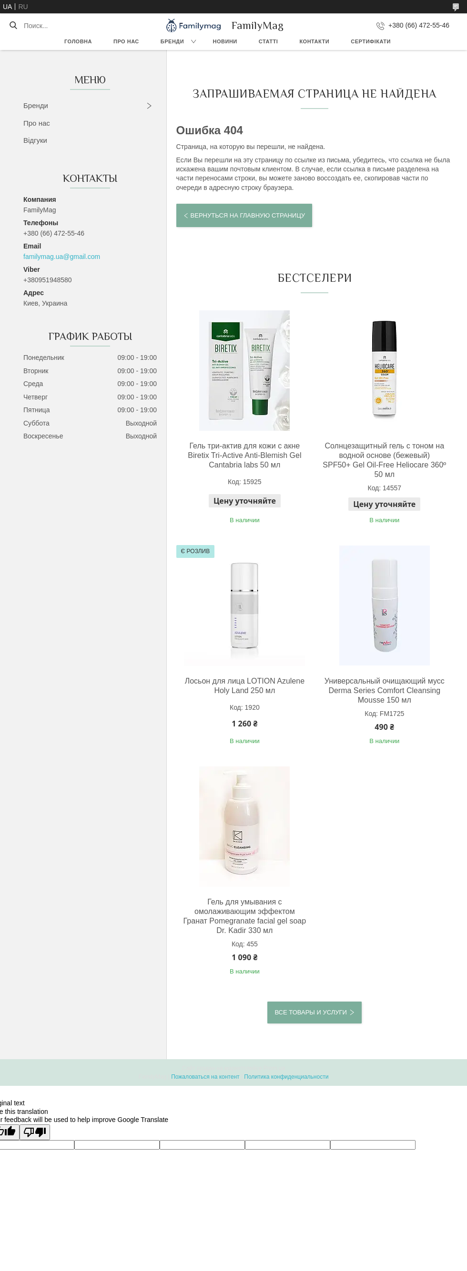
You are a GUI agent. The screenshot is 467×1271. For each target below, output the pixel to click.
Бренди (172, 41)
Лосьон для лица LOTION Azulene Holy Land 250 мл (245, 686)
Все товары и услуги (310, 1012)
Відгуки (35, 140)
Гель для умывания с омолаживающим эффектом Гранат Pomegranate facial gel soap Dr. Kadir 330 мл (244, 916)
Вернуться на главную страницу (248, 215)
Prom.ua (274, 1068)
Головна (78, 41)
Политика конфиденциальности (286, 1076)
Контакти (314, 41)
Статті (268, 41)
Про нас (126, 41)
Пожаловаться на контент (205, 1076)
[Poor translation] (35, 1132)
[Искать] (13, 25)
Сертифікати (371, 41)
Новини (225, 41)
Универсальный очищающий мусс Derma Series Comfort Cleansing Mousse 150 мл (385, 690)
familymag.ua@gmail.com (61, 256)
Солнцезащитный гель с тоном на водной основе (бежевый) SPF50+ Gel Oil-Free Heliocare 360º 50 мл (384, 460)
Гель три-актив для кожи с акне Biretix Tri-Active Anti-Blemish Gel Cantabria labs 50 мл (244, 455)
